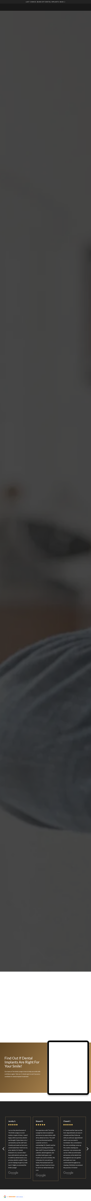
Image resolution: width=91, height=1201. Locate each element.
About (25, 7)
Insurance (40, 7)
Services (48, 7)
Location (32, 7)
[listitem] (18, 1147)
